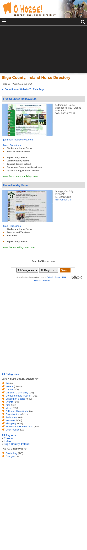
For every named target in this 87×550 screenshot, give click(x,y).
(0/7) (15, 408)
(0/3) (13, 405)
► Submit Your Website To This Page (23, 89)
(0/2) (16, 401)
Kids (8, 405)
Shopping (11, 423)
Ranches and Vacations (18, 151)
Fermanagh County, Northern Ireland (25, 167)
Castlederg (11, 453)
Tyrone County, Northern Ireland (23, 170)
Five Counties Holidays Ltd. (20, 99)
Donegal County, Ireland (19, 164)
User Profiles (13, 429)
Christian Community (17, 392)
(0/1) (31, 392)
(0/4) (11, 383)
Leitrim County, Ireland (18, 160)
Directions (15, 145)
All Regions (9, 435)
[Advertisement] (43, 50)
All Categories (10, 374)
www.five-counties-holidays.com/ (20, 176)
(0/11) (34, 395)
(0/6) (19, 417)
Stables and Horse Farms (19, 148)
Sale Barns (12, 235)
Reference (11, 417)
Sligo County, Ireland (17, 157)
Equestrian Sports (15, 398)
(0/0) (22, 429)
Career (9, 389)
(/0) (20, 453)
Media (9, 408)
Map (5, 145)
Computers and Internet (18, 395)
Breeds (9, 386)
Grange (10, 456)
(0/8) (16, 389)
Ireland (8, 441)
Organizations (13, 414)
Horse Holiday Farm (15, 185)
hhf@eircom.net (63, 199)
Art (7, 383)
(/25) (36, 426)
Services (10, 420)
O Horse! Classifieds (17, 411)
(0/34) (18, 420)
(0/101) (17, 386)
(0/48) (19, 423)
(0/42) (28, 398)
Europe (8, 438)
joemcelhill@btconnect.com (18, 139)
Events (9, 401)
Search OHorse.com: (43, 261)
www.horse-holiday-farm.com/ (19, 247)
